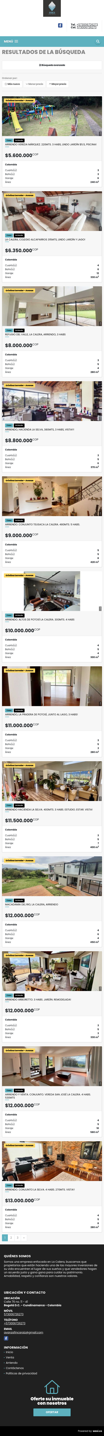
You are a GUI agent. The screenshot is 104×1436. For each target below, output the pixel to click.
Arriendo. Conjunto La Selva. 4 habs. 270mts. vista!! (40, 1189)
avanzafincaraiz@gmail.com (23, 1332)
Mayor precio (57, 84)
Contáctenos (15, 1368)
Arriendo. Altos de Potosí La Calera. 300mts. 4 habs (39, 619)
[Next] (24, 1237)
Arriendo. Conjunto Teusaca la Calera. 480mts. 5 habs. (42, 524)
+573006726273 (87, 25)
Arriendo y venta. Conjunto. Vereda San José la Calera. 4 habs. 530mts (48, 1096)
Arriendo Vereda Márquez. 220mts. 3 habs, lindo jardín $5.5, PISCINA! (51, 144)
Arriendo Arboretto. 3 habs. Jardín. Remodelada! (38, 999)
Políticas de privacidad (21, 1373)
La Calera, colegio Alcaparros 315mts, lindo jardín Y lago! (45, 239)
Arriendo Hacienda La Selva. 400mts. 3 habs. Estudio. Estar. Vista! (49, 809)
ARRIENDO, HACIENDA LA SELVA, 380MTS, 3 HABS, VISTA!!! (39, 429)
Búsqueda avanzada (52, 65)
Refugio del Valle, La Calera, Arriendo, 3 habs (35, 334)
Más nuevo (12, 84)
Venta (10, 1357)
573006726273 (87, 27)
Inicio (9, 1352)
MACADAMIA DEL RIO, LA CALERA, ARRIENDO (31, 904)
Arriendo (11, 1363)
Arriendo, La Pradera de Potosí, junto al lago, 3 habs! (41, 714)
